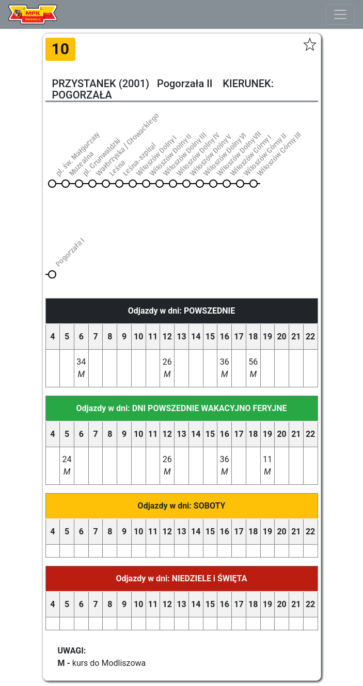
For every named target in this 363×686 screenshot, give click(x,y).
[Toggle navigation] (340, 14)
